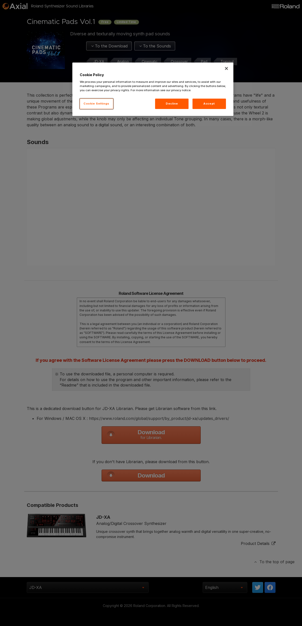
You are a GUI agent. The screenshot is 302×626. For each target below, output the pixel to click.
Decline (172, 103)
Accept (209, 103)
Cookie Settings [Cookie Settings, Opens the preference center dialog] (96, 103)
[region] (152, 89)
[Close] (226, 68)
